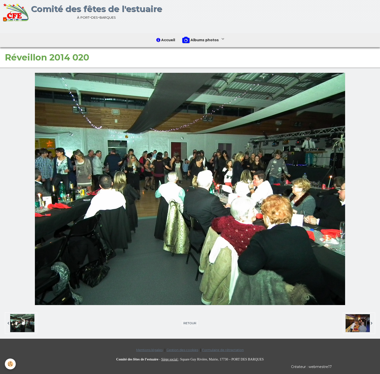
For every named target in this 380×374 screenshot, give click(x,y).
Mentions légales (149, 350)
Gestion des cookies (182, 350)
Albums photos (201, 40)
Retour (189, 323)
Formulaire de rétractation (223, 350)
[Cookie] (10, 364)
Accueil (165, 40)
